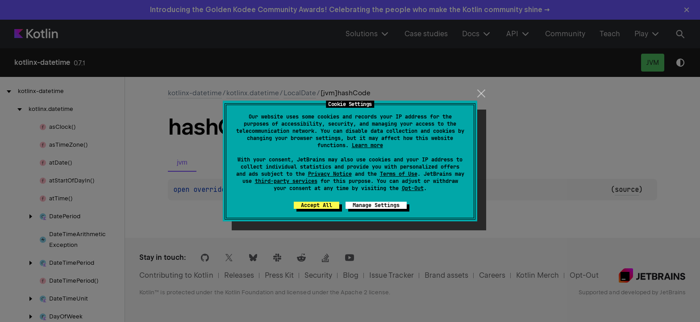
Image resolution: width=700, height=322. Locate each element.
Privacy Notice (330, 174)
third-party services (286, 181)
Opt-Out (413, 188)
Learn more (367, 145)
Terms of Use (398, 174)
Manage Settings (376, 205)
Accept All (316, 205)
